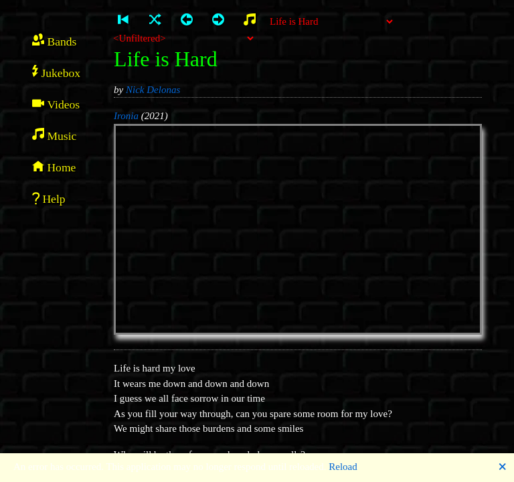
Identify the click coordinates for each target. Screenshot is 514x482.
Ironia (126, 115)
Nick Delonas (153, 89)
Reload (343, 466)
